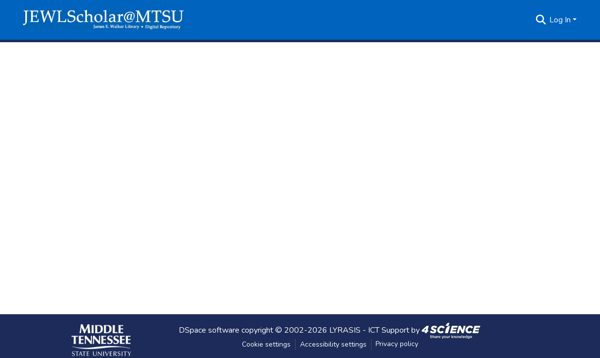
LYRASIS (345, 329)
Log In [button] (561, 19)
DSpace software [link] (209, 329)
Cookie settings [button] (266, 344)
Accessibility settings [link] (333, 344)
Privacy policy (396, 344)
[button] (103, 20)
